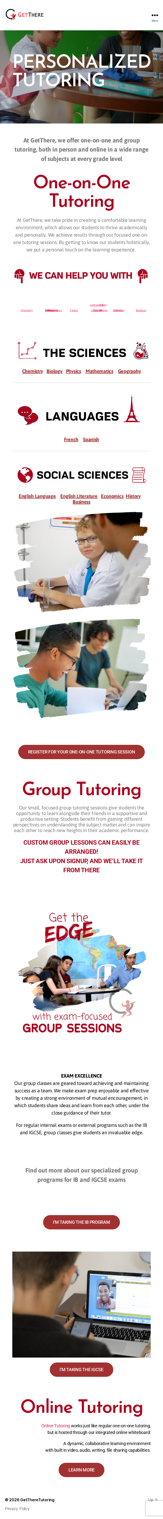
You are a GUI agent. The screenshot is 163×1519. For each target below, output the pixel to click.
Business (141, 310)
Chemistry (27, 310)
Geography (52, 310)
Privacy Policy (17, 1508)
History (118, 310)
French (74, 310)
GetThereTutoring (37, 1499)
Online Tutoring (55, 1425)
